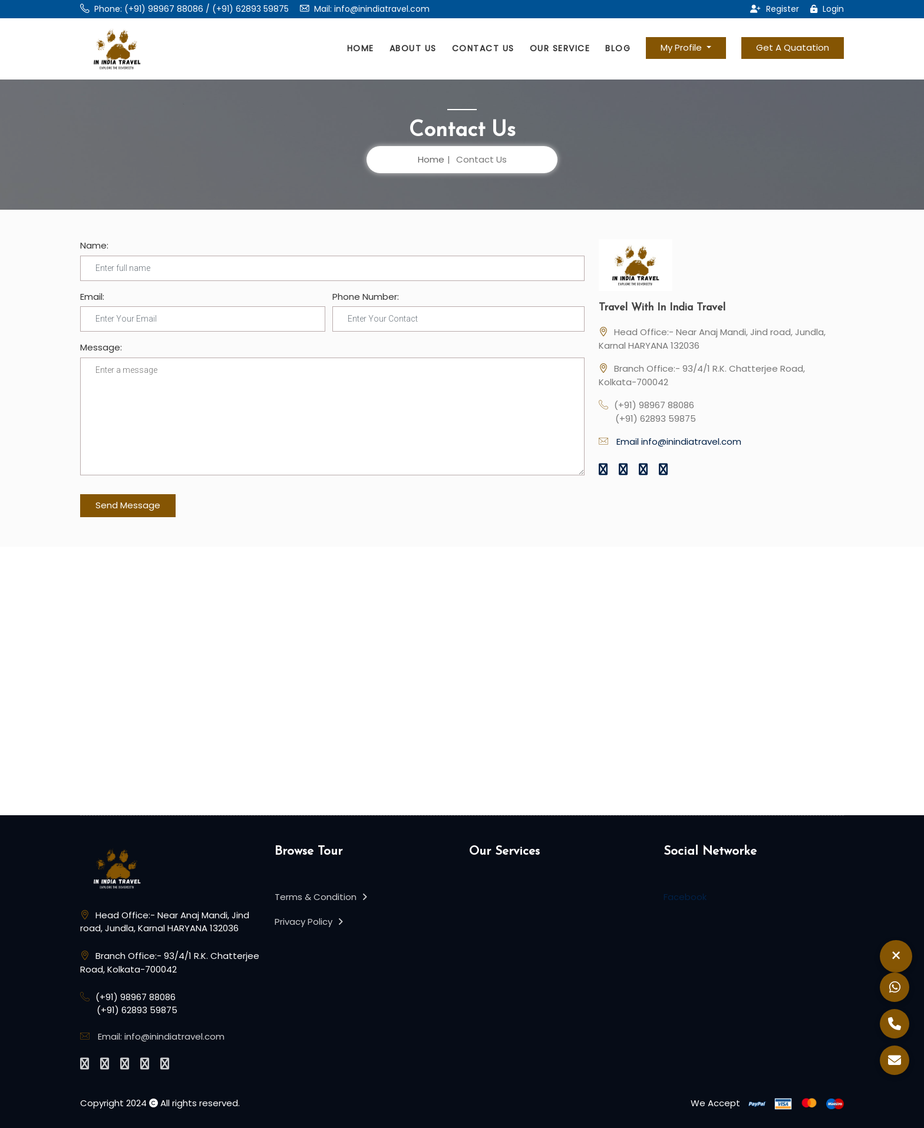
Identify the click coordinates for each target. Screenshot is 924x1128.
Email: (92, 296)
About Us (413, 48)
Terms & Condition (321, 897)
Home (360, 48)
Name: (94, 245)
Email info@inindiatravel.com (678, 441)
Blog (618, 48)
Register (774, 9)
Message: (101, 347)
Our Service (560, 48)
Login (827, 9)
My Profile (682, 47)
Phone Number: (365, 296)
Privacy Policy (309, 921)
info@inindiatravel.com (382, 9)
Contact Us (483, 48)
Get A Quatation (792, 47)
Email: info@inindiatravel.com (161, 1036)
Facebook (685, 897)
